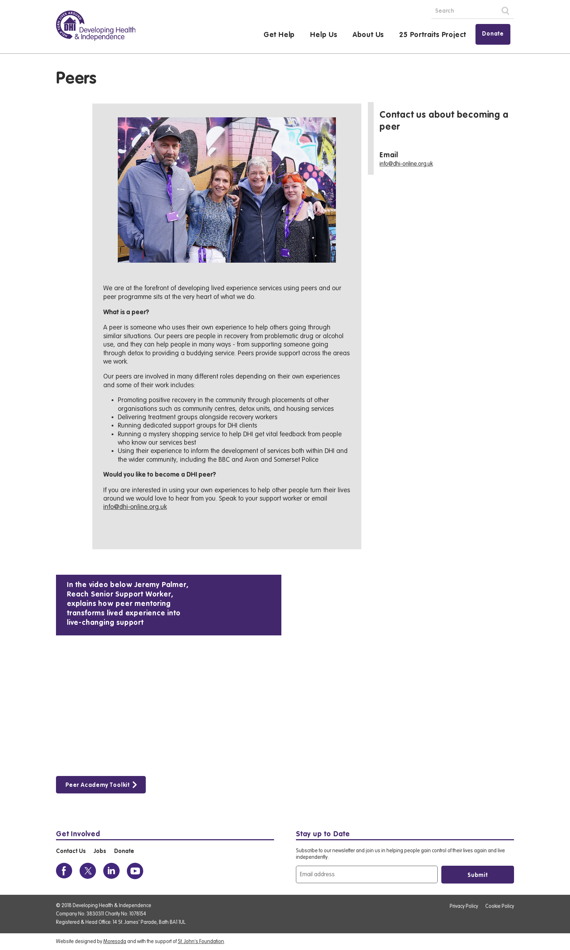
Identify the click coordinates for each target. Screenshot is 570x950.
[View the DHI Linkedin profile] (111, 871)
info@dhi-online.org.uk (135, 507)
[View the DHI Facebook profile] (64, 871)
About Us (368, 35)
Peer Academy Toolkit (97, 785)
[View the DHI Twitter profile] (88, 871)
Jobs (100, 851)
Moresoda (114, 941)
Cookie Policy (499, 906)
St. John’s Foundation (201, 941)
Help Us (323, 35)
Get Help (279, 35)
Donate (493, 34)
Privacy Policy (464, 906)
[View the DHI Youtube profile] (135, 871)
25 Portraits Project (432, 35)
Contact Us (70, 851)
